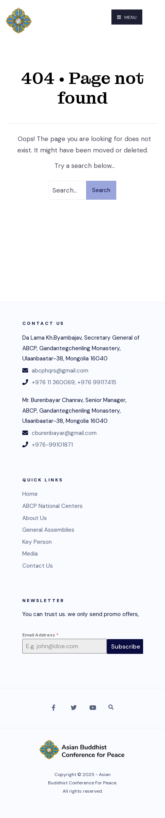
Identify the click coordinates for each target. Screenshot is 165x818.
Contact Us (37, 566)
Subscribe (125, 646)
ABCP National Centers (52, 506)
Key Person (37, 542)
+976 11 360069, (54, 382)
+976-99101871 (52, 445)
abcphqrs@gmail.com (60, 370)
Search (101, 190)
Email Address (40, 635)
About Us (34, 518)
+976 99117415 (96, 382)
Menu (127, 17)
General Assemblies (48, 530)
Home (30, 494)
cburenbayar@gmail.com (64, 433)
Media (30, 553)
